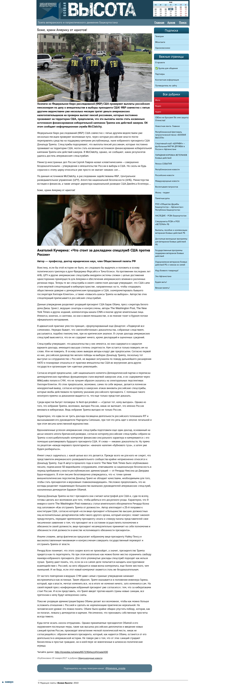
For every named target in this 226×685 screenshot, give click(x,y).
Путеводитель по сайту (166, 85)
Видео (158, 106)
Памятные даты (162, 198)
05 (160, 9)
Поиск (183, 22)
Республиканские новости (167, 169)
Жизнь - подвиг (162, 192)
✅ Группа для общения (166, 68)
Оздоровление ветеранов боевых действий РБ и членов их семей (171, 263)
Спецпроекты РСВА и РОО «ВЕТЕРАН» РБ (167, 222)
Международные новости (90, 658)
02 (181, 7)
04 (155, 9)
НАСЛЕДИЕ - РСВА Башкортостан (171, 215)
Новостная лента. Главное (167, 126)
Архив (171, 22)
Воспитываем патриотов (166, 187)
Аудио (158, 111)
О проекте (160, 62)
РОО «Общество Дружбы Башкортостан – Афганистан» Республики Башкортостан (169, 207)
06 (166, 9)
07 (171, 9)
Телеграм (159, 36)
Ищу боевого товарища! (166, 270)
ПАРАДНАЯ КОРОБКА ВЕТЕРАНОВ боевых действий (171, 156)
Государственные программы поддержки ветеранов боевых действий (169, 253)
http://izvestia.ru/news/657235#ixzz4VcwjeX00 (81, 652)
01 (176, 7)
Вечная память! (162, 288)
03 (186, 7)
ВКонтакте (160, 42)
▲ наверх (7, 681)
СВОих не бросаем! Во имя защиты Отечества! (172, 119)
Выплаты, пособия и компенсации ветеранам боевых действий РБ (171, 231)
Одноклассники (162, 48)
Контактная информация (167, 80)
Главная (159, 22)
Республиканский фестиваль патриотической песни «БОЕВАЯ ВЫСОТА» (170, 135)
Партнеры (160, 74)
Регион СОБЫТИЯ (163, 163)
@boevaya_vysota (115, 668)
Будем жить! (161, 282)
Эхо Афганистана (163, 276)
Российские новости (164, 175)
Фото (157, 100)
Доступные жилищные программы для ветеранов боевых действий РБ (171, 242)
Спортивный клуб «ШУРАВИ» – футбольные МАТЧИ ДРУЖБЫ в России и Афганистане (170, 146)
